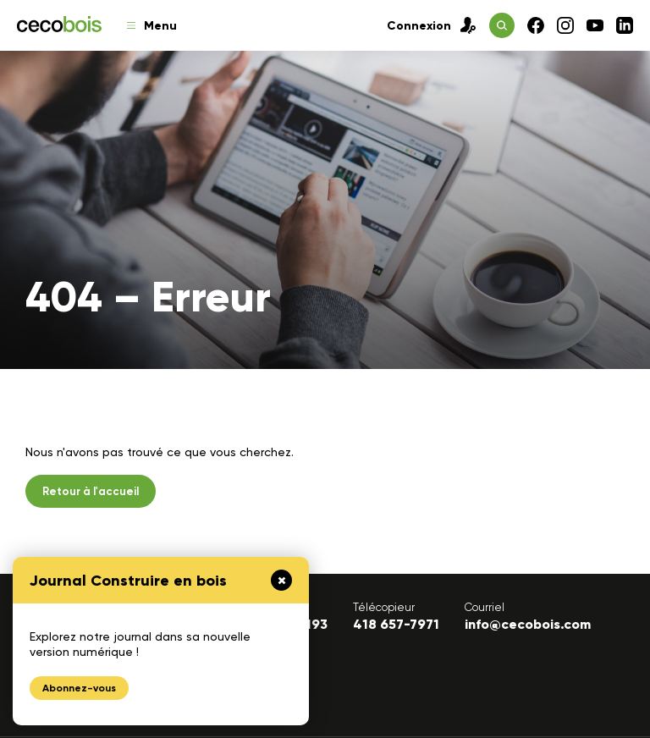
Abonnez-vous (79, 688)
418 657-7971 (396, 624)
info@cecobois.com (528, 624)
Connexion (431, 25)
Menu (152, 26)
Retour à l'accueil (90, 491)
